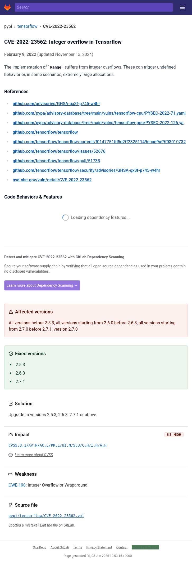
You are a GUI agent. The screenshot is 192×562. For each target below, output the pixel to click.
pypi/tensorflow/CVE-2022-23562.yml (46, 516)
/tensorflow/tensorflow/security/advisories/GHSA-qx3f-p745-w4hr (86, 170)
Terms (77, 547)
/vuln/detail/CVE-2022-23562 (52, 179)
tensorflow (27, 26)
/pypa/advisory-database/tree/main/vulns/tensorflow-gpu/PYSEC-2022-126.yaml (100, 122)
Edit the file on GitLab (57, 525)
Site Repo (40, 547)
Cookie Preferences (145, 547)
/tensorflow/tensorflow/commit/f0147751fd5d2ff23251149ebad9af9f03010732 (99, 141)
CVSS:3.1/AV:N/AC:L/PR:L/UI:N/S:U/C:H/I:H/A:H (57, 445)
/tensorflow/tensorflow (45, 132)
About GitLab (60, 547)
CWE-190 (17, 485)
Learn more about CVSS (34, 455)
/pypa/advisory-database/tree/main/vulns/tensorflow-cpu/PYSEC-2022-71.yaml (99, 113)
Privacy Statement (99, 547)
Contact (121, 547)
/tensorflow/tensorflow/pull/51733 (56, 160)
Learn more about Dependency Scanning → (42, 285)
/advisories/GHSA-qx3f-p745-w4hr (56, 103)
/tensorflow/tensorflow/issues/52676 (59, 151)
